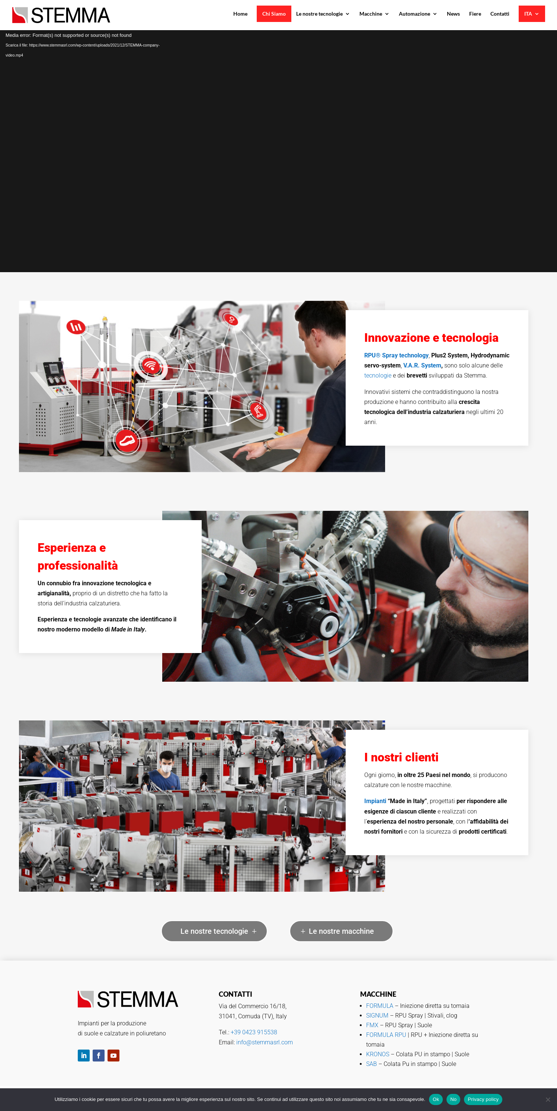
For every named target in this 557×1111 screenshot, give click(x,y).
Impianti (375, 801)
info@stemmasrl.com (264, 1042)
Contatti (499, 13)
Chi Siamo (274, 13)
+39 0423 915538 (254, 1032)
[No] (547, 1099)
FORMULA (379, 1005)
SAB (371, 1063)
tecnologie (377, 375)
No (453, 1099)
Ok (436, 1099)
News (453, 13)
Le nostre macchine (341, 931)
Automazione (414, 13)
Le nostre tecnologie (319, 13)
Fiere (475, 13)
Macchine (370, 13)
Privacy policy (483, 1099)
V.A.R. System (422, 365)
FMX (373, 1025)
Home (240, 13)
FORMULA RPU (386, 1034)
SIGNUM (378, 1015)
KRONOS (377, 1054)
